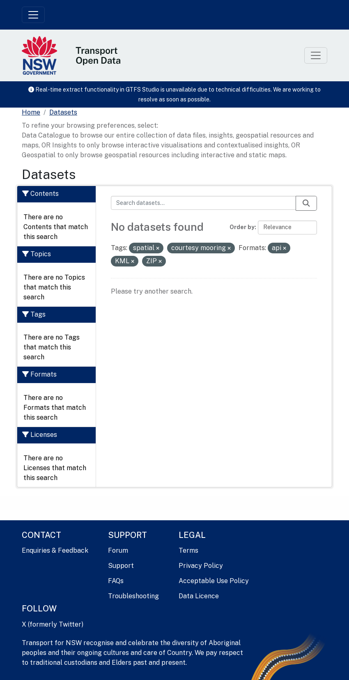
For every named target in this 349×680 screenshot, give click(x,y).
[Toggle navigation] (33, 15)
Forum (118, 550)
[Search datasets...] (203, 203)
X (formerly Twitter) (52, 624)
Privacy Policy (201, 566)
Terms (188, 550)
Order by (242, 227)
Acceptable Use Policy (214, 581)
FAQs (116, 581)
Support (121, 566)
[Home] (31, 112)
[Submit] (306, 203)
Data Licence (199, 596)
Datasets (63, 112)
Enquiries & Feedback (55, 550)
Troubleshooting (133, 596)
